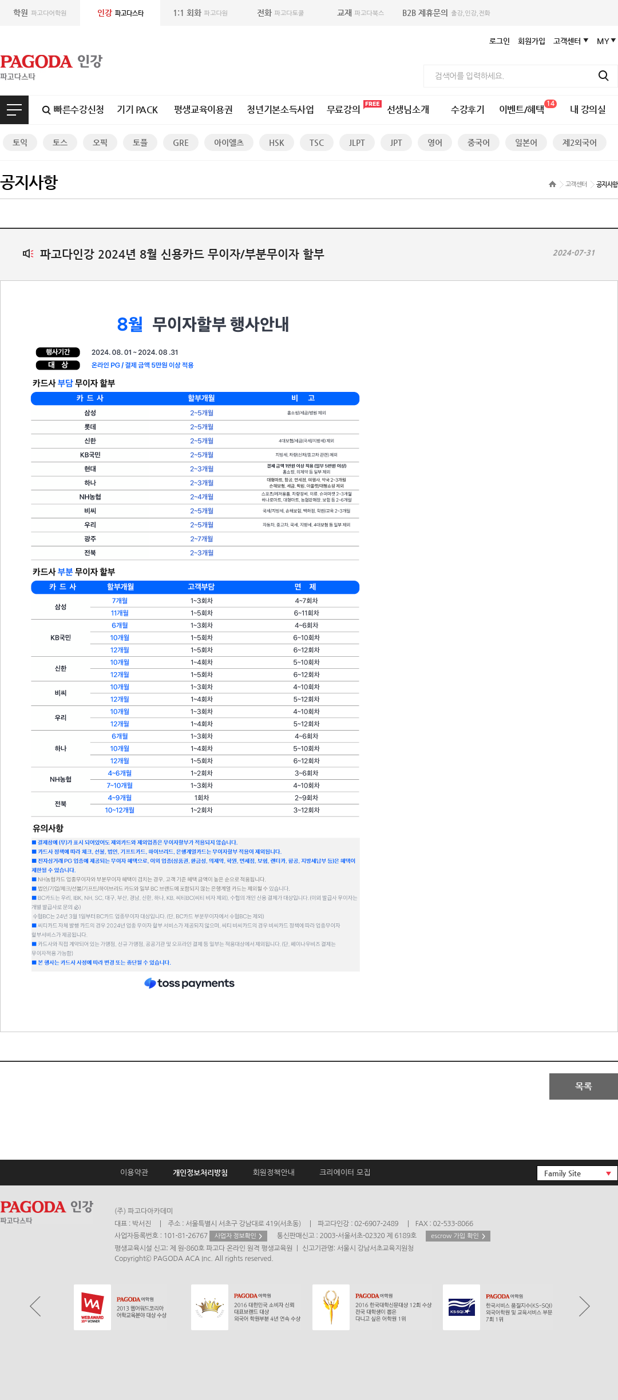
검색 (603, 75)
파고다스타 (120, 12)
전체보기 (14, 110)
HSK (276, 142)
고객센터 (567, 41)
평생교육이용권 (203, 109)
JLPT (357, 142)
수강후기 (468, 109)
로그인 (499, 41)
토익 (20, 142)
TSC (317, 142)
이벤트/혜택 (528, 107)
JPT (396, 142)
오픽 (100, 142)
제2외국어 (579, 142)
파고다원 (200, 12)
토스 (60, 142)
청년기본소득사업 (280, 109)
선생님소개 (408, 109)
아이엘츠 (229, 142)
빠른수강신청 (79, 109)
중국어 (479, 142)
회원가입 (531, 41)
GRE (181, 142)
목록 (583, 1086)
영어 (434, 142)
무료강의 (343, 109)
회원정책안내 (274, 1172)
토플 (140, 142)
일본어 (526, 142)
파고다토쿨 (280, 12)
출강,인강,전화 (446, 12)
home (552, 184)
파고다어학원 (39, 12)
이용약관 (134, 1172)
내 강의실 (587, 109)
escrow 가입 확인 (455, 1236)
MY (603, 41)
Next (584, 1306)
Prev (35, 1306)
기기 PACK (137, 109)
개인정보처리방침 (200, 1172)
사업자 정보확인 (235, 1236)
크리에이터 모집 (344, 1172)
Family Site (562, 1173)
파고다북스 (361, 12)
